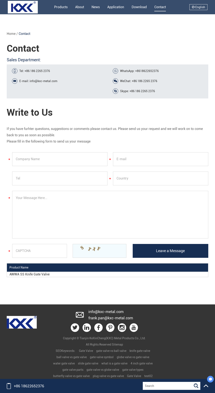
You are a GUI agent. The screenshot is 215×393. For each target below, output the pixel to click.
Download (139, 7)
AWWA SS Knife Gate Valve (29, 274)
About (79, 7)
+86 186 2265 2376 (142, 91)
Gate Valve (86, 350)
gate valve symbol (102, 357)
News (96, 7)
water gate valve (64, 363)
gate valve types (132, 369)
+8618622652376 (147, 71)
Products (61, 7)
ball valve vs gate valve (71, 357)
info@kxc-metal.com (43, 81)
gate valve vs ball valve (111, 350)
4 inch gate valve (142, 363)
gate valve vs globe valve (103, 369)
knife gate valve (140, 350)
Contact (160, 7)
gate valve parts (72, 369)
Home (11, 34)
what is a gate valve (114, 363)
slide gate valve (88, 363)
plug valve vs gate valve (108, 376)
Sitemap (117, 344)
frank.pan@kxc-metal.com (110, 318)
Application (115, 7)
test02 (148, 376)
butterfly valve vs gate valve (71, 376)
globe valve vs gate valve (133, 357)
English (198, 7)
